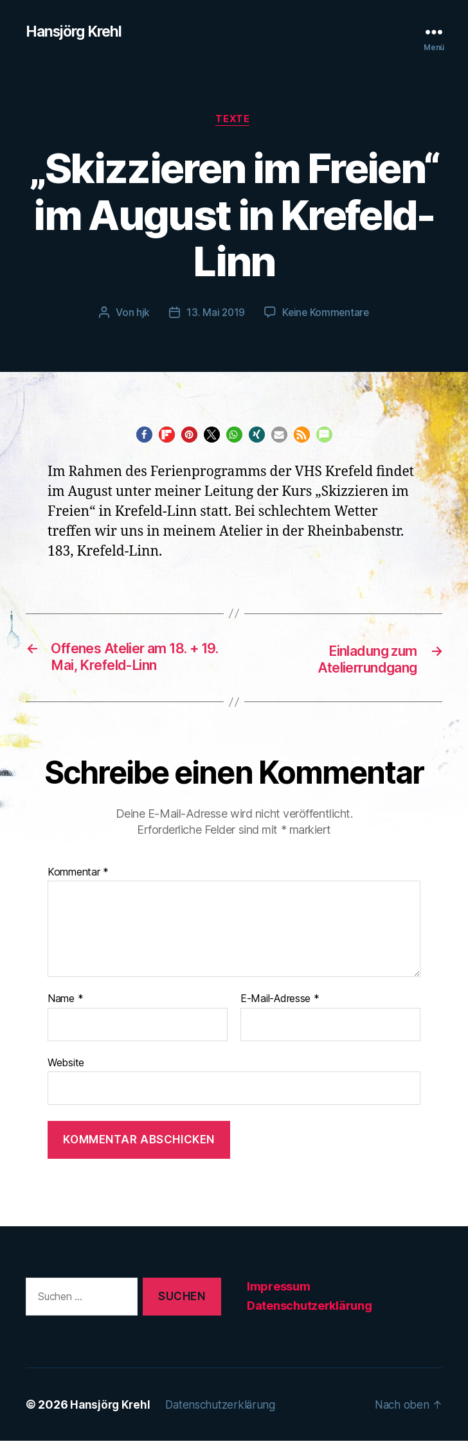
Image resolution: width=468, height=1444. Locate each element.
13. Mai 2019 (214, 314)
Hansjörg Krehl (77, 32)
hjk (141, 314)
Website (66, 1065)
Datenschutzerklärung (309, 1309)
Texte (234, 121)
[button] (144, 436)
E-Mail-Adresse (280, 1002)
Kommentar (78, 875)
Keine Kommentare (326, 314)
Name (65, 1002)
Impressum (278, 1289)
